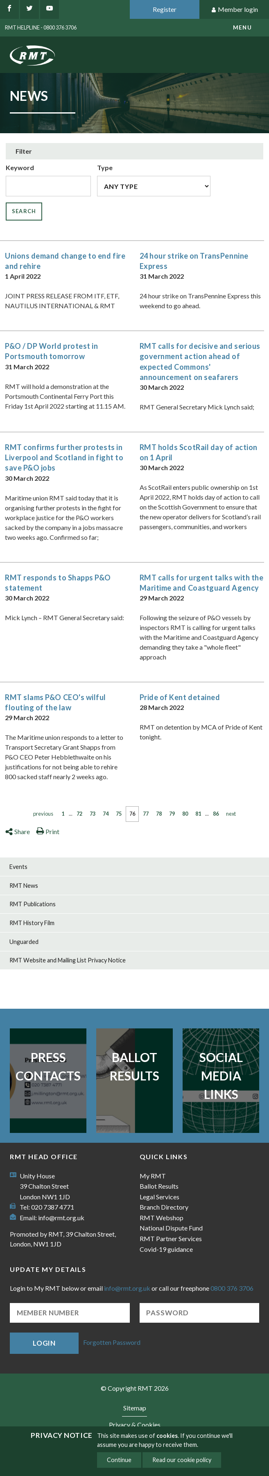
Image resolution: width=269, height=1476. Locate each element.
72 (79, 813)
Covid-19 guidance (166, 1249)
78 (159, 813)
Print (47, 831)
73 (92, 813)
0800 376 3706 (231, 1288)
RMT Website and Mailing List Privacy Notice (67, 960)
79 (172, 813)
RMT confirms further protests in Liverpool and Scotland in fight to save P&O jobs (64, 457)
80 (185, 813)
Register (164, 9)
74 (106, 813)
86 (216, 813)
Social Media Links (221, 1075)
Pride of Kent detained (180, 697)
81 (198, 813)
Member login (234, 9)
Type (105, 167)
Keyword (20, 167)
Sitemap (134, 1408)
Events (18, 866)
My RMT (153, 1176)
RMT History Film (31, 922)
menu (242, 27)
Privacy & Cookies (134, 1424)
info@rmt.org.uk (61, 1217)
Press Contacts (48, 1066)
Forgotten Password (111, 1342)
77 (146, 813)
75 (119, 813)
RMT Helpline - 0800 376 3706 (41, 27)
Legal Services (159, 1197)
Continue (119, 1459)
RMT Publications (32, 904)
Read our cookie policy (181, 1459)
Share (17, 831)
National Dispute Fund (171, 1228)
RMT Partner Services (171, 1238)
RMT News (23, 885)
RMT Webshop (161, 1217)
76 (132, 813)
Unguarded (23, 941)
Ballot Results (134, 1066)
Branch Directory (164, 1207)
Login (44, 1343)
